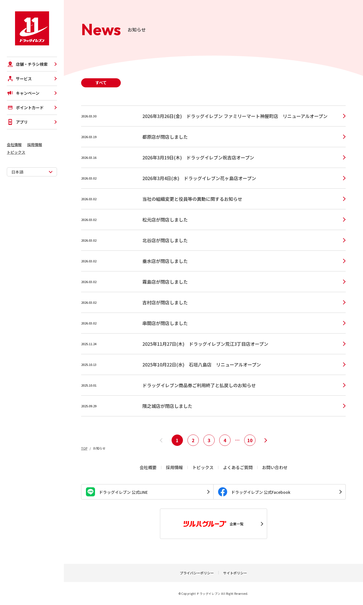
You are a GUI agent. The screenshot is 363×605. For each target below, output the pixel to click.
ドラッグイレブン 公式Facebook (254, 491)
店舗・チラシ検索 (27, 64)
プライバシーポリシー (197, 572)
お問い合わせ (275, 467)
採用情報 (34, 144)
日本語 (17, 172)
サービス (19, 78)
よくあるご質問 (238, 467)
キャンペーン (23, 93)
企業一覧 (213, 524)
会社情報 (14, 144)
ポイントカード (25, 107)
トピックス (16, 152)
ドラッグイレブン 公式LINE (117, 491)
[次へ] (265, 440)
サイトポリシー (235, 572)
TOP (84, 448)
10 (249, 440)
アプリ (17, 122)
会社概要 (148, 467)
